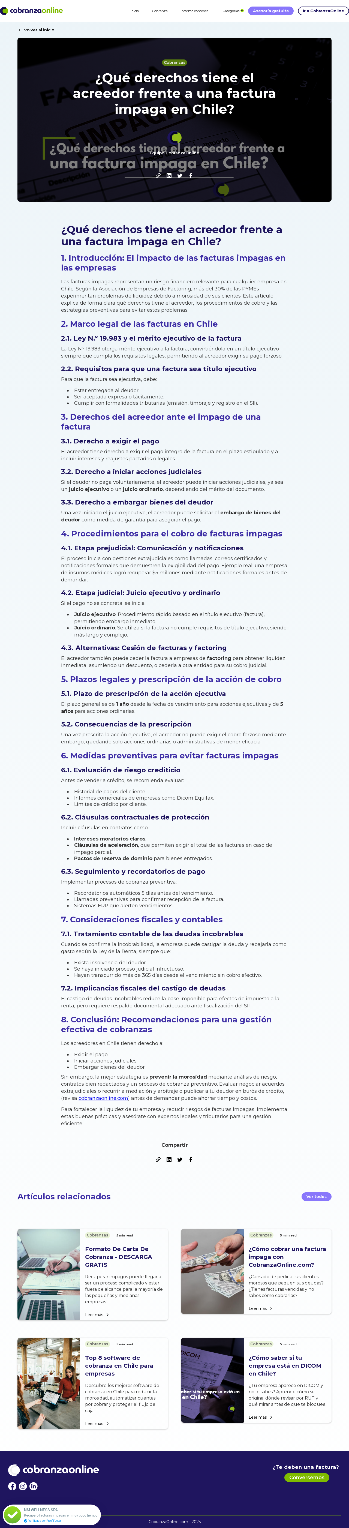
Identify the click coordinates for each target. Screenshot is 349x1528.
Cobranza (160, 11)
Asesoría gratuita (271, 10)
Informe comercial (195, 11)
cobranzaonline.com (103, 1098)
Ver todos (316, 1196)
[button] (231, 10)
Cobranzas (174, 62)
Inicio (135, 11)
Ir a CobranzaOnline (323, 10)
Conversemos (306, 1478)
